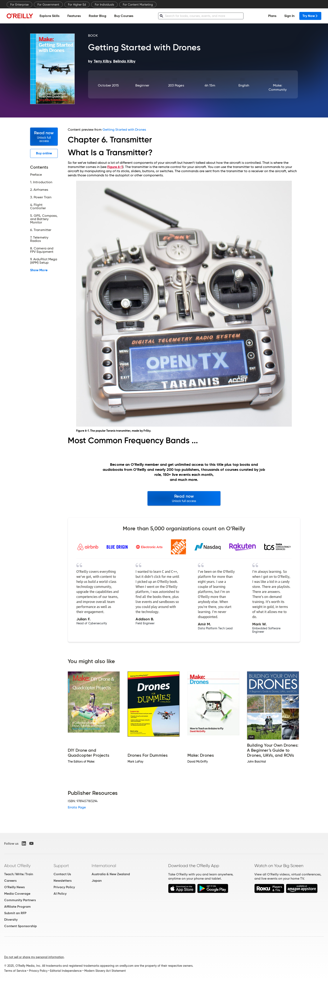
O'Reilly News (14, 887)
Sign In (289, 16)
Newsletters (63, 880)
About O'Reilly (17, 865)
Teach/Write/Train (18, 874)
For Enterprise (19, 4)
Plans (272, 16)
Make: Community (278, 87)
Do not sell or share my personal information (34, 957)
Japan (97, 880)
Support (61, 865)
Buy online (44, 153)
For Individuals (104, 4)
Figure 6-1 (115, 167)
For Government (48, 4)
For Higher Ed (77, 4)
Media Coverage (17, 893)
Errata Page (77, 807)
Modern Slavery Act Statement (105, 971)
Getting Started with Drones (124, 130)
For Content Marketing (138, 4)
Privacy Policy (64, 887)
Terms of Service (15, 971)
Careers (10, 880)
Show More (38, 270)
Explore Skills (49, 16)
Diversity (11, 919)
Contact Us (62, 874)
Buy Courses (123, 16)
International (104, 865)
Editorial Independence (66, 971)
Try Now (310, 16)
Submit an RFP (15, 913)
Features (74, 16)
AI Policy (60, 893)
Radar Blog (97, 16)
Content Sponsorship (20, 926)
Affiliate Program (17, 906)
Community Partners (20, 900)
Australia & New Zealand (111, 874)
